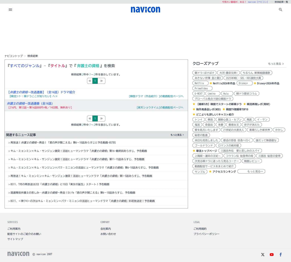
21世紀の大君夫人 (233, 130)
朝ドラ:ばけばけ (204, 73)
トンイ (198, 119)
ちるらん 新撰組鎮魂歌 (256, 73)
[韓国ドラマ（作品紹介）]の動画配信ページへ (156, 96)
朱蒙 (220, 124)
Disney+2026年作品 (268, 83)
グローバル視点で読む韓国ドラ (213, 99)
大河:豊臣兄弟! (228, 73)
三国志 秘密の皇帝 (269, 156)
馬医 (249, 119)
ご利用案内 (13, 229)
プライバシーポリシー (207, 234)
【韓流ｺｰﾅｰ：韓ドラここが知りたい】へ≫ (33, 96)
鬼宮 (197, 124)
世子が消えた (252, 124)
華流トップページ (206, 151)
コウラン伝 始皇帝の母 (239, 156)
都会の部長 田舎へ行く (237, 140)
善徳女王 (233, 124)
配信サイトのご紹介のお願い (24, 234)
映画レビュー (252, 161)
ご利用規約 (200, 229)
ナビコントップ (13, 56)
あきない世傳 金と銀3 (208, 78)
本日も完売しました (206, 140)
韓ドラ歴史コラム (246, 93)
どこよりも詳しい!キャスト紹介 (215, 114)
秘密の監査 (201, 135)
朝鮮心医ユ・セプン (229, 119)
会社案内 (105, 229)
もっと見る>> (251, 171)
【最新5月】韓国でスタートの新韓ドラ (219, 104)
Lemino (213, 93)
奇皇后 (209, 124)
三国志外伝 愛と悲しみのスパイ (240, 150)
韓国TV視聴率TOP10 (237, 109)
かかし (279, 130)
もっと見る (178, 134)
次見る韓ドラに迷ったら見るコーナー (217, 161)
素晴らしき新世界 (259, 130)
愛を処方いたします (206, 130)
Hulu (227, 93)
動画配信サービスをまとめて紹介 (214, 166)
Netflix (200, 83)
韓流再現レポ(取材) (258, 104)
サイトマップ (15, 239)
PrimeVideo (202, 88)
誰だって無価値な (266, 140)
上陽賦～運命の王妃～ (208, 156)
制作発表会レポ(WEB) (208, 109)
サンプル (200, 172)
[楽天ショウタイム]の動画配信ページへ (160, 107)
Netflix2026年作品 (224, 83)
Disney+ (245, 83)
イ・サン (262, 119)
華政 (210, 119)
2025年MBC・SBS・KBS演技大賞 (243, 78)
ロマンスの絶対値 (228, 145)
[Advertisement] (145, 34)
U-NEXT (198, 93)
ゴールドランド (204, 145)
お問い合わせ (108, 234)
